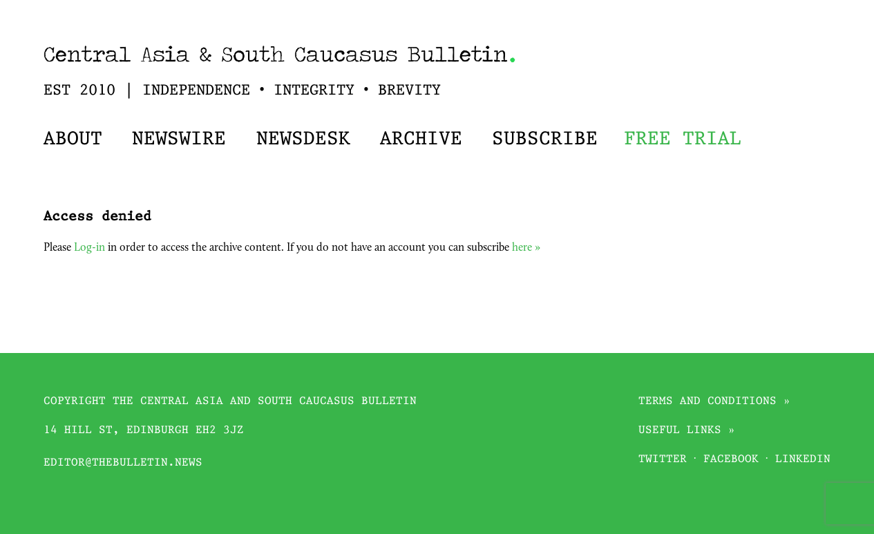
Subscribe (545, 140)
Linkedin (802, 460)
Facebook (731, 460)
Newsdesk (303, 140)
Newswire (179, 140)
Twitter (662, 460)
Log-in (89, 248)
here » (526, 248)
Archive (421, 140)
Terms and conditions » (714, 402)
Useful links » (686, 431)
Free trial (682, 140)
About (73, 140)
